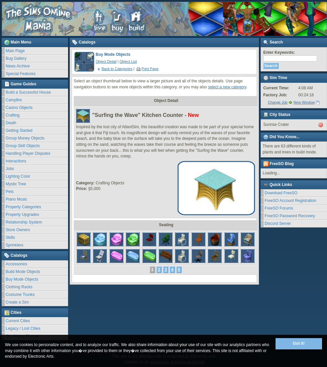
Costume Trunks (20, 294)
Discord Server (278, 223)
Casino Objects (19, 107)
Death (11, 123)
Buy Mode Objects (22, 279)
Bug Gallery (16, 58)
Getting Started (19, 130)
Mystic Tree (16, 184)
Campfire (14, 100)
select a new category (227, 87)
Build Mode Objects (23, 271)
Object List (128, 61)
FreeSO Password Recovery (290, 216)
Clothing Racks (19, 287)
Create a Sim (17, 302)
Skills (10, 237)
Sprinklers (14, 245)
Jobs (10, 168)
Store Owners (18, 230)
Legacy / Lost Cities (23, 328)
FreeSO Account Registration (290, 200)
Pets (10, 191)
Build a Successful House (28, 92)
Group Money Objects (25, 138)
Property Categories (23, 207)
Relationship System (24, 222)
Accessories (16, 264)
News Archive (18, 66)
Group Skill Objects (23, 145)
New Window (304, 102)
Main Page (15, 50)
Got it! (298, 343)
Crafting (13, 115)
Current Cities (18, 321)
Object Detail (106, 61)
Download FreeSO (281, 193)
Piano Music (16, 199)
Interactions (16, 161)
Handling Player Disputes (28, 153)
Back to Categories (114, 69)
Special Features (21, 73)
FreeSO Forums (279, 208)
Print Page (147, 69)
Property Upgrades (22, 214)
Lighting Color (18, 176)
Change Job (277, 102)
